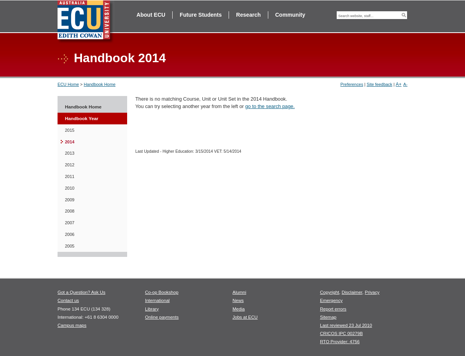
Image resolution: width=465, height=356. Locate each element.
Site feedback (379, 84)
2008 (69, 211)
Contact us (68, 300)
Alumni (239, 292)
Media (238, 309)
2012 (69, 164)
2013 (69, 153)
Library (152, 309)
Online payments (161, 317)
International (157, 300)
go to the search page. (270, 106)
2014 (69, 142)
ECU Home (68, 84)
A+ (399, 84)
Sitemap (328, 317)
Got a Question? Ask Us (81, 292)
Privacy (372, 292)
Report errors (333, 309)
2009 (69, 199)
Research (248, 15)
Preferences (351, 84)
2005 (69, 246)
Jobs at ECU (245, 317)
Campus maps (72, 325)
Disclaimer (352, 292)
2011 (69, 176)
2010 (69, 188)
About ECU (150, 15)
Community (290, 15)
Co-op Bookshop (161, 292)
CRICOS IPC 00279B (341, 333)
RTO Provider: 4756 (340, 341)
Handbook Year (81, 118)
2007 (69, 222)
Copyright (329, 292)
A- (405, 84)
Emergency (331, 300)
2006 (69, 234)
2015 (69, 130)
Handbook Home (99, 84)
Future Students (201, 15)
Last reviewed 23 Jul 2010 (346, 325)
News (238, 300)
